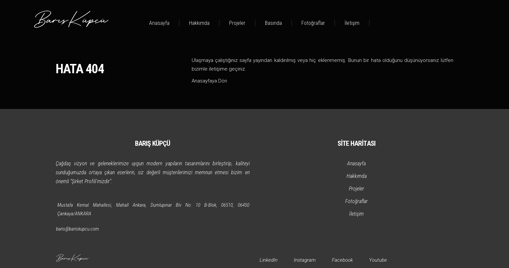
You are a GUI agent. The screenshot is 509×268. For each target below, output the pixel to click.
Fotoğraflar (313, 23)
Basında (273, 23)
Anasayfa (159, 23)
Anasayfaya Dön (209, 81)
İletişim (352, 23)
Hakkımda (199, 23)
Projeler (237, 23)
